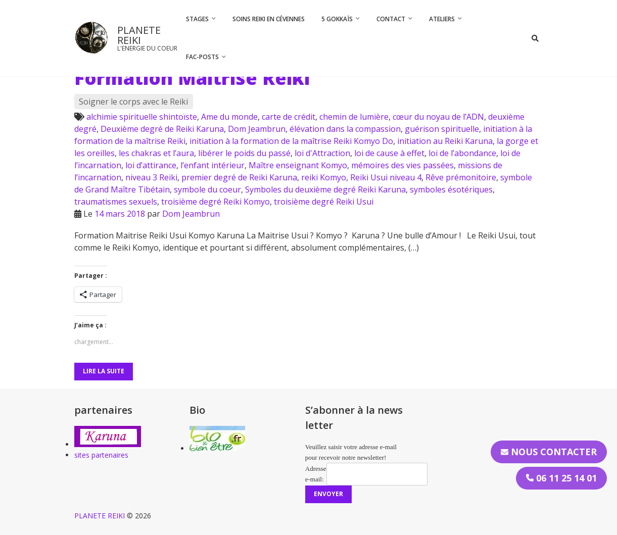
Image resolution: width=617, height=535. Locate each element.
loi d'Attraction (322, 153)
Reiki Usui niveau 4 (385, 177)
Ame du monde (229, 116)
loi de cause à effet (389, 153)
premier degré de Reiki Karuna (239, 177)
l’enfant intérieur (212, 165)
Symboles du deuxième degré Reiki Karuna (325, 189)
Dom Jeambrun (257, 128)
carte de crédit (288, 116)
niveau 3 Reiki (151, 177)
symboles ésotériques (451, 189)
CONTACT (390, 19)
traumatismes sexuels (115, 201)
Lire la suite (103, 371)
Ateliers (442, 19)
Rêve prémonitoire (460, 177)
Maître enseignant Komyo (298, 165)
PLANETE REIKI (139, 35)
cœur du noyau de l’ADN (438, 116)
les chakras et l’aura (156, 153)
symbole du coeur (207, 189)
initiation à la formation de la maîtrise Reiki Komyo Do (291, 141)
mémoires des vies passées (402, 165)
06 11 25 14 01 (561, 478)
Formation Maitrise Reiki (192, 77)
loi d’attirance (150, 165)
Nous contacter (549, 452)
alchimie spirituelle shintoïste (141, 116)
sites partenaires (101, 455)
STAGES (197, 19)
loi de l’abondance (462, 153)
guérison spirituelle (442, 128)
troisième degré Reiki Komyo (215, 201)
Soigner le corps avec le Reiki (133, 101)
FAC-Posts (202, 57)
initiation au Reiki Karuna (445, 141)
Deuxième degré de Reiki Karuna (162, 128)
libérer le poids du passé (244, 153)
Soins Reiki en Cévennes (268, 19)
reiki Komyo (323, 177)
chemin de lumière (354, 116)
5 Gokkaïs (337, 19)
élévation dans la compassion (345, 128)
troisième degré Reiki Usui (323, 201)
